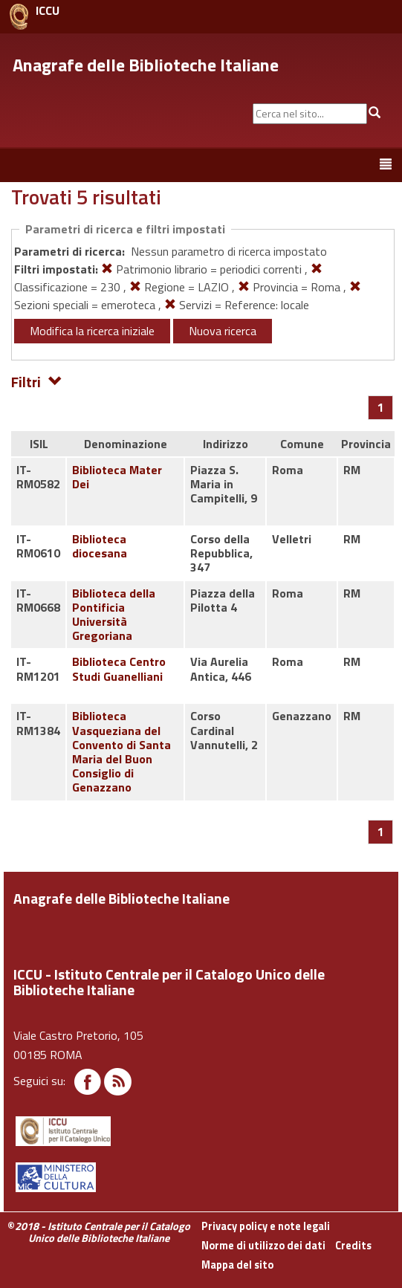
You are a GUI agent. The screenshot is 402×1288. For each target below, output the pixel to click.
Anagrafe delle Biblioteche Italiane (146, 64)
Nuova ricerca (222, 331)
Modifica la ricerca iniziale (92, 331)
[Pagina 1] (380, 407)
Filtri (36, 381)
